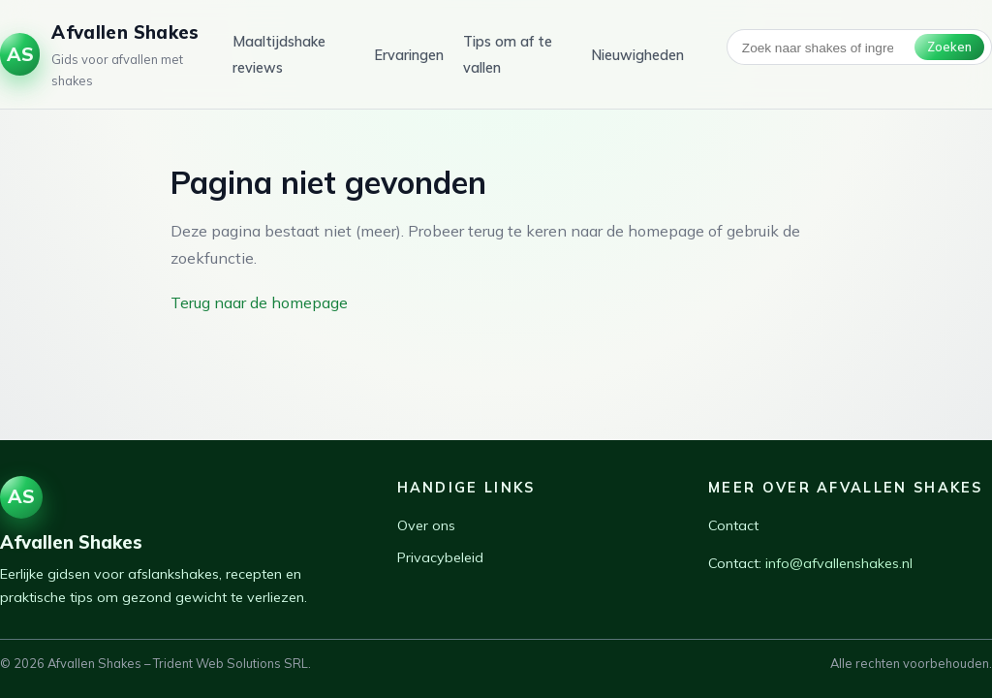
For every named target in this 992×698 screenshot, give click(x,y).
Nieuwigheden (637, 55)
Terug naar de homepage (259, 302)
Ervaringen (409, 55)
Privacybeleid (440, 557)
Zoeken (949, 46)
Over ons (426, 525)
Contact (733, 525)
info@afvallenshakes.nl (839, 563)
